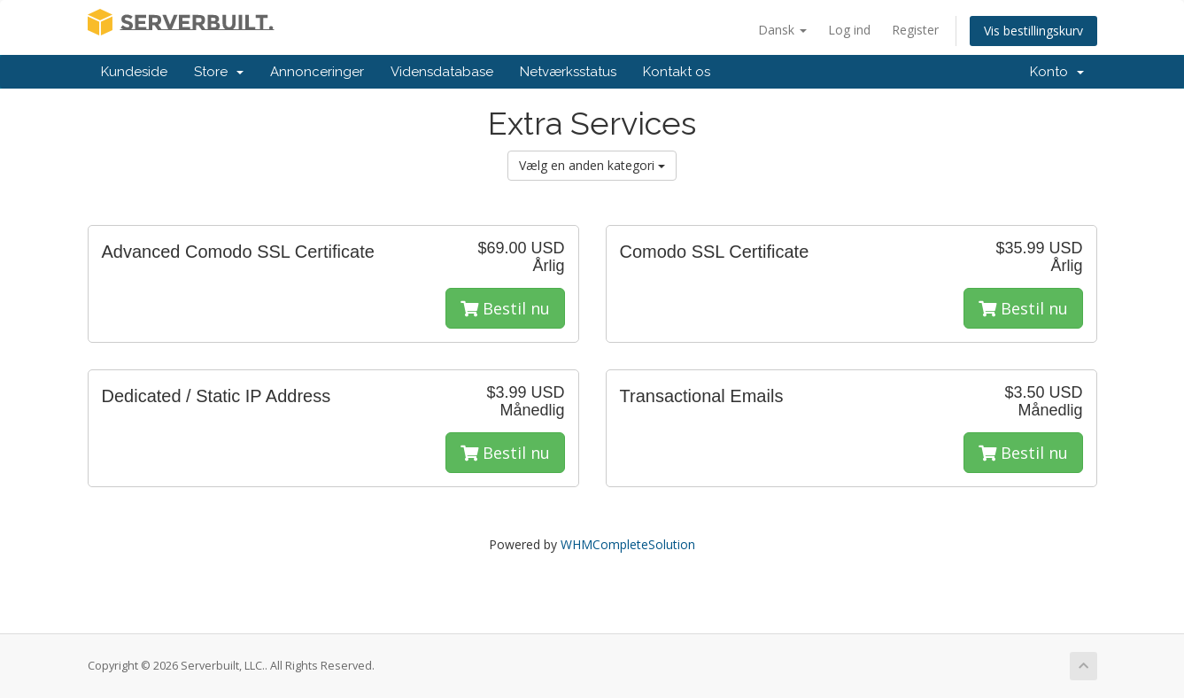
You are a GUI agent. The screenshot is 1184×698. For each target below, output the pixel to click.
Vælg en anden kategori (592, 165)
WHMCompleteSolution (628, 544)
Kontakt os (676, 72)
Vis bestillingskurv (1033, 30)
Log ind (849, 29)
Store (219, 72)
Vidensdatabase (442, 72)
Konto (1057, 72)
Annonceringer (317, 72)
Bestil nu (505, 308)
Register (915, 29)
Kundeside (134, 72)
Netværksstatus (568, 72)
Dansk (782, 29)
